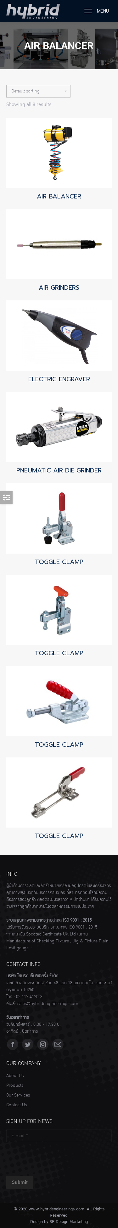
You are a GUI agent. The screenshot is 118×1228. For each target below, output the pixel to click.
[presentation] (54, 1157)
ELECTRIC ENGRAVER (59, 379)
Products (14, 1085)
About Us (15, 1075)
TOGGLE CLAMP (59, 562)
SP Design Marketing (69, 1222)
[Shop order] (38, 91)
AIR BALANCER (59, 196)
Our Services (18, 1095)
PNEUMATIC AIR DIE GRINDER (59, 470)
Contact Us (16, 1105)
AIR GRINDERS (59, 287)
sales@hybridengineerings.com (47, 1003)
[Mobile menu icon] (96, 11)
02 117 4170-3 (29, 996)
